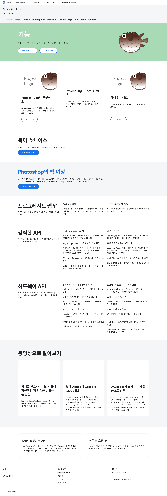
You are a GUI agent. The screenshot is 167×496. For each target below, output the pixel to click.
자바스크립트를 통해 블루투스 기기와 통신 (81, 297)
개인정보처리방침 (12, 491)
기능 (24, 34)
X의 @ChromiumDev (119, 472)
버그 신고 (5, 472)
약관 (4, 491)
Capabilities (16, 9)
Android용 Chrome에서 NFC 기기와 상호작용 (83, 322)
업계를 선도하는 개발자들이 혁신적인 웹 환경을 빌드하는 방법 (38, 390)
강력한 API (29, 233)
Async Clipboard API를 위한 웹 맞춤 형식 (81, 243)
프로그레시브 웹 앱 (38, 206)
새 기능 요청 (97, 441)
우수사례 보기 (29, 187)
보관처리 (60, 479)
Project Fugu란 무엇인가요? (37, 100)
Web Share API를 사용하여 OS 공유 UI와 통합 (127, 258)
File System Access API (74, 231)
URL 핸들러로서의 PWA (117, 204)
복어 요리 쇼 (13, 14)
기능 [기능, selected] (4, 14)
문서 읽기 (118, 119)
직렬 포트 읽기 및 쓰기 (116, 297)
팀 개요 (30, 119)
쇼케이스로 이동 (28, 153)
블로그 (55, 3)
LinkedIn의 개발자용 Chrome (121, 479)
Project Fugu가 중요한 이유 (82, 93)
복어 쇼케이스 (32, 140)
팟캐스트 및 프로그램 (64, 483)
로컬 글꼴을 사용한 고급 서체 (119, 243)
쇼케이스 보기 (27, 51)
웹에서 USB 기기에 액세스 (74, 309)
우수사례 (46, 3)
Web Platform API (34, 441)
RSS (113, 483)
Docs (5, 9)
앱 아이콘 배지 (113, 231)
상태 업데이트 (119, 98)
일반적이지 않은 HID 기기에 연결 (121, 284)
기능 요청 (49, 51)
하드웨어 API (32, 286)
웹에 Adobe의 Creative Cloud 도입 (81, 388)
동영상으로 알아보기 (39, 353)
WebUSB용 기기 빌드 (116, 309)
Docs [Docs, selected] (35, 3)
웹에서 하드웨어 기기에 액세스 (77, 284)
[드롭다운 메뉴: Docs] (39, 2)
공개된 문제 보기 (8, 476)
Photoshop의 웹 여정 (41, 172)
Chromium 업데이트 (64, 472)
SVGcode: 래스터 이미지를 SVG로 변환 (127, 388)
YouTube (115, 476)
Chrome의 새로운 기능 (68, 3)
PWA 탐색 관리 (69, 204)
